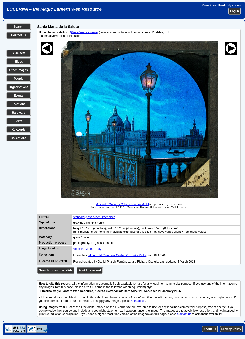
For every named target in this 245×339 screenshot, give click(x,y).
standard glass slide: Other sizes (94, 217)
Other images (18, 70)
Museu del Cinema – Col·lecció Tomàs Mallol (122, 204)
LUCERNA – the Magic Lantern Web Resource (54, 9)
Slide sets (18, 53)
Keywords (18, 129)
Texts (18, 121)
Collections (18, 138)
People (18, 78)
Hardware (18, 112)
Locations (18, 104)
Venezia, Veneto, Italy (87, 249)
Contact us (18, 35)
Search (18, 26)
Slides (18, 61)
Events (18, 95)
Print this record (90, 270)
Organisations (18, 87)
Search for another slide (55, 270)
